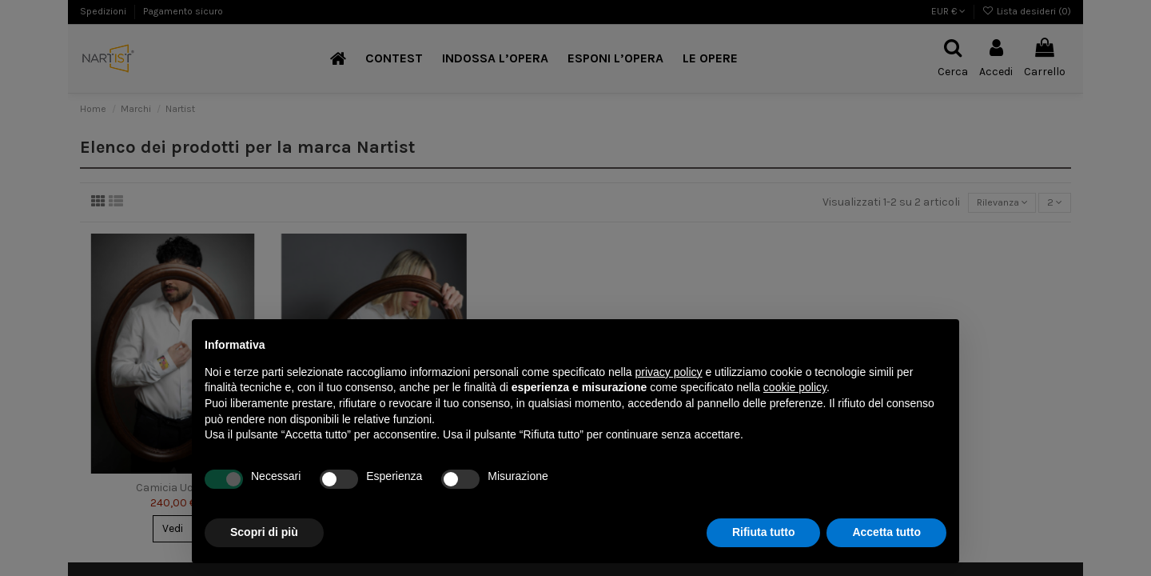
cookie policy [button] (794, 387)
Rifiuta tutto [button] (763, 532)
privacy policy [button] (669, 372)
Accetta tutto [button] (886, 532)
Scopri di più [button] (264, 532)
